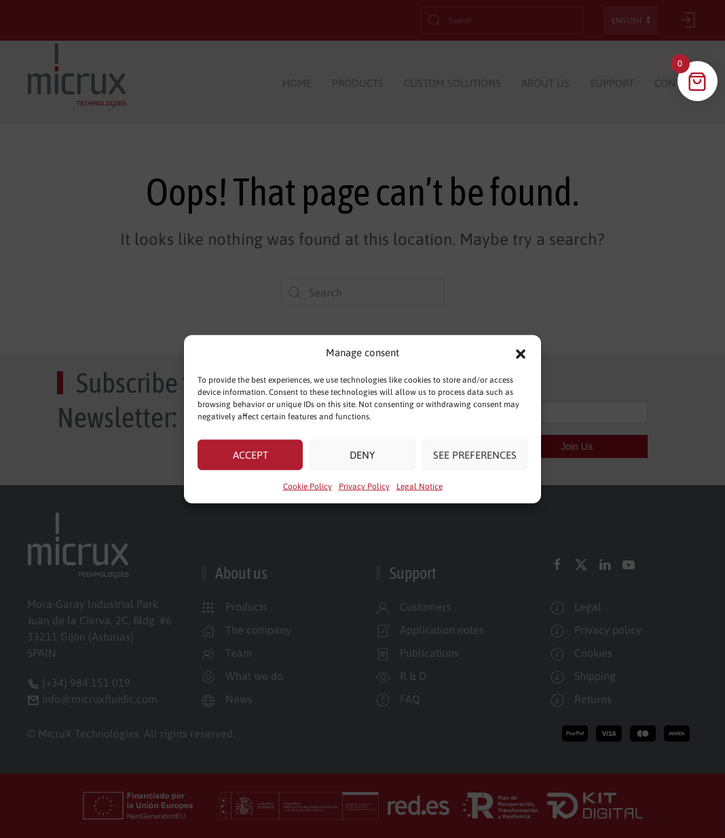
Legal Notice (419, 486)
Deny (362, 454)
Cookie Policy (307, 486)
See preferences (475, 454)
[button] (520, 353)
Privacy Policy (364, 486)
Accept (250, 454)
